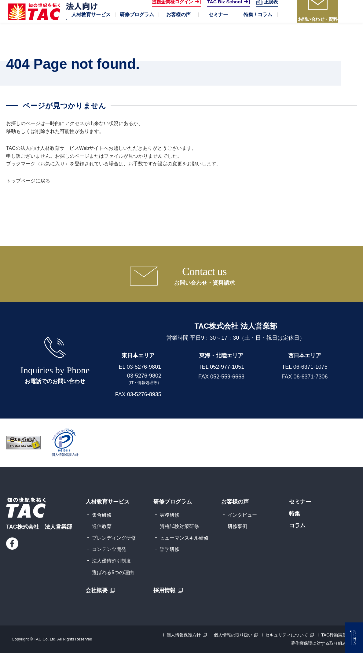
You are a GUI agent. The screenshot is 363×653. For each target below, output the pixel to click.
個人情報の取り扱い (233, 635)
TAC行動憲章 (333, 635)
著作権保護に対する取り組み (318, 643)
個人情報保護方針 (184, 635)
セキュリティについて (286, 635)
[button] (91, 34)
